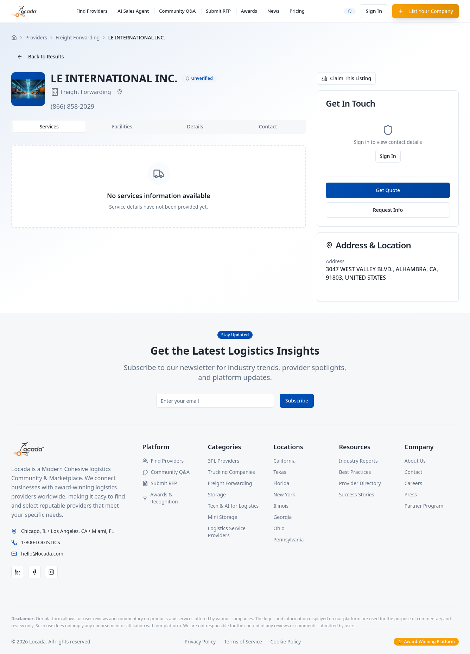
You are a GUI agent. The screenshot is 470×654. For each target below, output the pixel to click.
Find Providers (92, 11)
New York (284, 494)
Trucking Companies (231, 472)
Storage (217, 494)
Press (411, 494)
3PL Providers (223, 460)
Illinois (280, 505)
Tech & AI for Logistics (233, 505)
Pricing (297, 11)
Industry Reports (358, 460)
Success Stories (356, 494)
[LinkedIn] (17, 572)
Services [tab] (49, 126)
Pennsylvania (288, 539)
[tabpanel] (158, 186)
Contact (414, 472)
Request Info (388, 210)
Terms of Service (243, 641)
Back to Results (40, 56)
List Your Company (425, 11)
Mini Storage (222, 517)
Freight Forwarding (230, 483)
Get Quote (388, 190)
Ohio (279, 528)
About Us (415, 460)
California (284, 460)
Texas (279, 472)
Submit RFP (218, 11)
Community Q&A (177, 11)
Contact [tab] (268, 126)
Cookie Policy (286, 641)
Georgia (282, 517)
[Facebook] (34, 572)
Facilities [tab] (122, 126)
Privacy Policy (200, 641)
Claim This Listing (346, 78)
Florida (281, 483)
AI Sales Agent (133, 11)
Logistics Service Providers (227, 532)
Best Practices (355, 472)
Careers (413, 483)
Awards (249, 11)
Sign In (374, 11)
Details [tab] (195, 126)
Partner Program (424, 505)
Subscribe (296, 400)
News (273, 11)
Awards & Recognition (160, 498)
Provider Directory (360, 483)
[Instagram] (51, 572)
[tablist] (158, 127)
